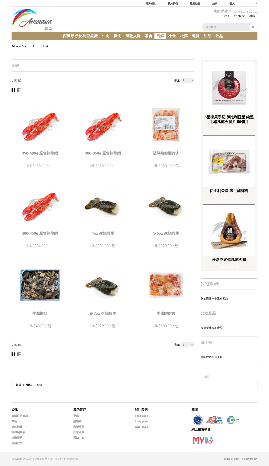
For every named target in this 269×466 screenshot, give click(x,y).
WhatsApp (141, 426)
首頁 (18, 385)
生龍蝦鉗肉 (166, 313)
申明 (14, 421)
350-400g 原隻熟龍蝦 (40, 153)
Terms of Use (230, 458)
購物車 (77, 421)
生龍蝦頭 (39, 313)
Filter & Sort (19, 46)
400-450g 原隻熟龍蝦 (40, 233)
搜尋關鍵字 (18, 432)
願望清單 (78, 426)
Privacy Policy (249, 458)
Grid (35, 46)
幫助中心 (78, 437)
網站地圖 (17, 426)
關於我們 (173, 3)
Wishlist (239, 16)
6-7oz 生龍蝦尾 (103, 313)
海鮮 (29, 385)
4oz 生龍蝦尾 (103, 233)
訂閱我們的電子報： (213, 357)
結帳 (214, 3)
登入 (232, 3)
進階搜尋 (17, 437)
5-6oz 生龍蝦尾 (166, 233)
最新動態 (195, 3)
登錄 (76, 415)
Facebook (141, 415)
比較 (226, 16)
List (45, 46)
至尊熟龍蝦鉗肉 (166, 153)
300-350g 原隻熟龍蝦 (103, 153)
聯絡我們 (17, 443)
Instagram (142, 421)
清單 (19, 90)
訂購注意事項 (20, 415)
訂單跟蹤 (78, 432)
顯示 (177, 80)
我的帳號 (150, 3)
